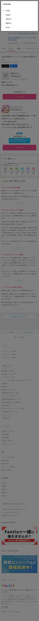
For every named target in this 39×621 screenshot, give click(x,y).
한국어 (8, 27)
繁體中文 (9, 23)
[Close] (35, 3)
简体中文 (9, 19)
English (8, 15)
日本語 (8, 11)
